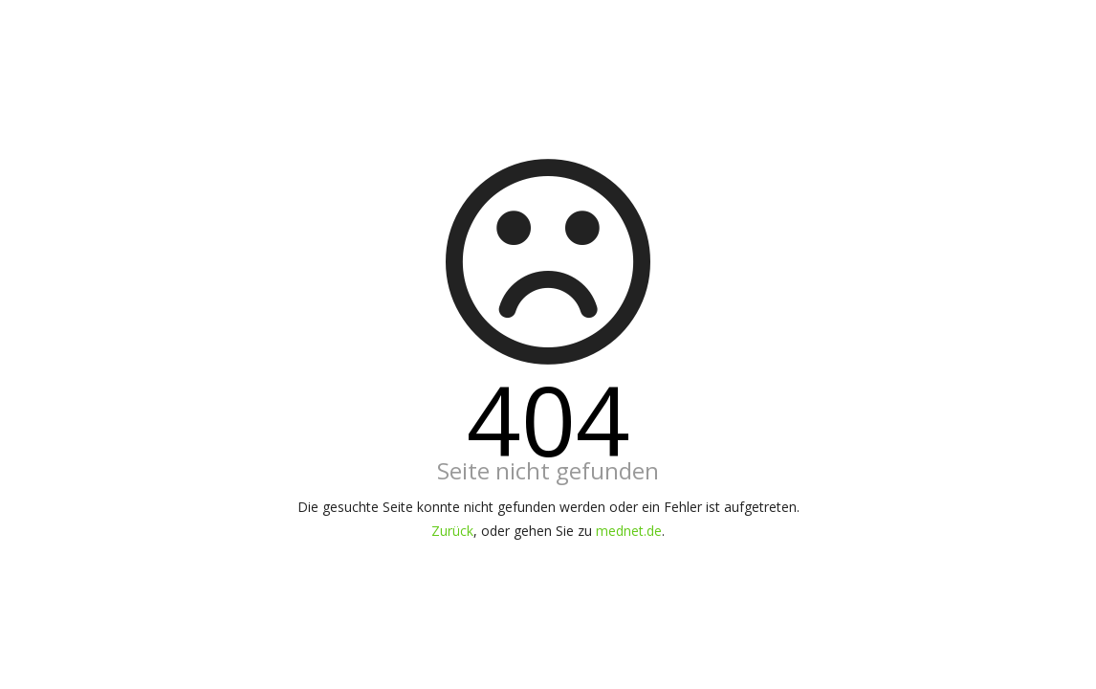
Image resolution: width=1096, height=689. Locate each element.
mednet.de (629, 531)
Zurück (452, 531)
